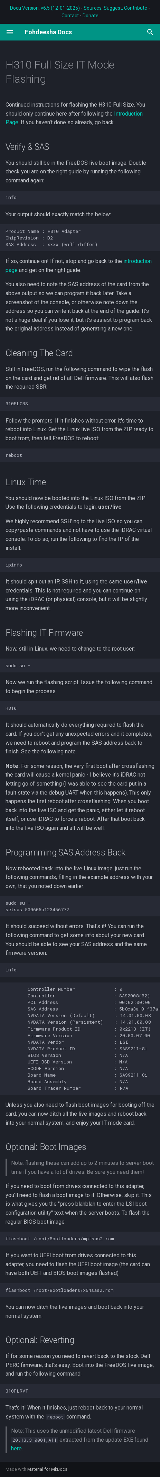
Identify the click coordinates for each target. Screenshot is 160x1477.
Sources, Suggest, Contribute (115, 8)
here (16, 1448)
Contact (70, 15)
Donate (90, 15)
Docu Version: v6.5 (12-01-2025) (45, 8)
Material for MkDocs (47, 1469)
